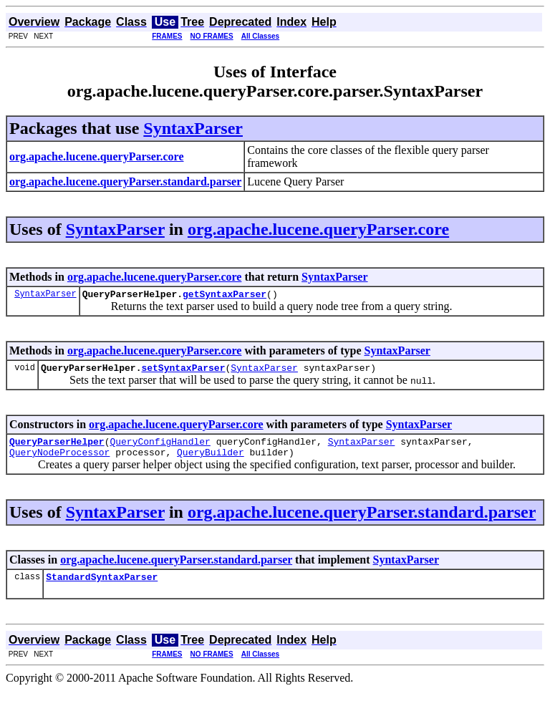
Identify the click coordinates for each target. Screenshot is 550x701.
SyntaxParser (193, 128)
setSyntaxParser (183, 371)
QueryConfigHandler (160, 447)
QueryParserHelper (57, 447)
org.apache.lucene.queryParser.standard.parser (362, 520)
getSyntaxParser (224, 295)
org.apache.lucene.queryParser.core (318, 229)
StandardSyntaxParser (102, 587)
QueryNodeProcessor (59, 460)
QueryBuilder (210, 460)
